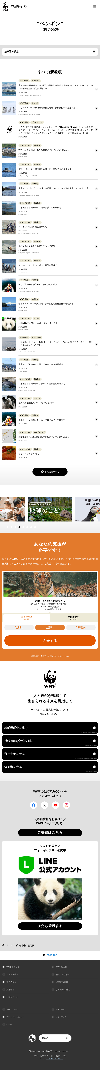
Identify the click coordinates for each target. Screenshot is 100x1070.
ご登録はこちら (50, 832)
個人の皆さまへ (63, 974)
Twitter (44, 805)
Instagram (66, 805)
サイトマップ (61, 1017)
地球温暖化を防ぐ (50, 729)
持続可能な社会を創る (50, 742)
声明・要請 (60, 1009)
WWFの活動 (61, 967)
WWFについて (13, 967)
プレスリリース (12, 1009)
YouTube (55, 805)
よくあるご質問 (63, 989)
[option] (50, 509)
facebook (33, 805)
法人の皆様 (11, 982)
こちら (66, 656)
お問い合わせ (12, 997)
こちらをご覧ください (54, 1059)
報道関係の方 (62, 982)
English (9, 1024)
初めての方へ (12, 974)
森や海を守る (50, 768)
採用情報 (10, 989)
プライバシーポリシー (15, 1017)
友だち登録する (50, 926)
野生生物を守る (50, 755)
